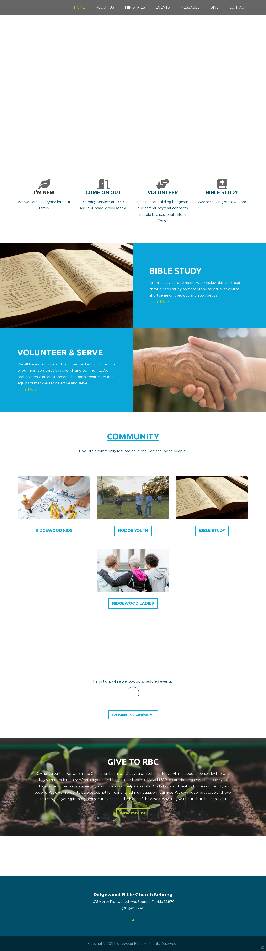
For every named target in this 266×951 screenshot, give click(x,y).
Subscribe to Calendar (133, 714)
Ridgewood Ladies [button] (133, 603)
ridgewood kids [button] (54, 530)
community (133, 436)
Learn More (159, 302)
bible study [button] (212, 530)
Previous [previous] (7, 83)
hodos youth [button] (133, 530)
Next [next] (258, 83)
